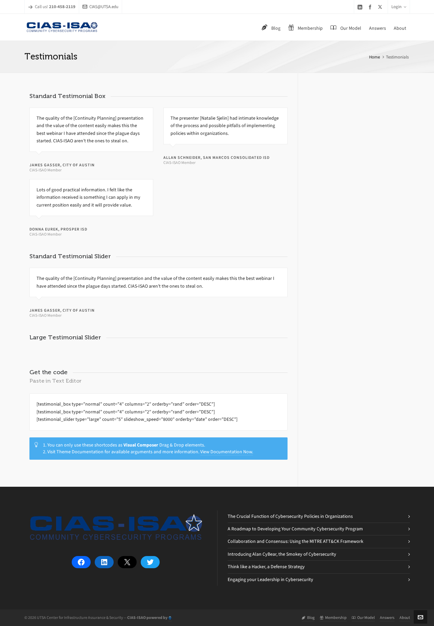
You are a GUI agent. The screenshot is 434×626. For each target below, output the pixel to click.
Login (398, 6)
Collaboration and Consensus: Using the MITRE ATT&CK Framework (295, 541)
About (404, 617)
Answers (387, 617)
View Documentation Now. (226, 452)
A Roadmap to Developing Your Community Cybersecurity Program (295, 529)
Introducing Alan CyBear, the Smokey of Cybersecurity (282, 554)
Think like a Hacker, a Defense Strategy (266, 566)
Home (374, 57)
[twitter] (381, 6)
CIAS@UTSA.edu (100, 6)
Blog (308, 617)
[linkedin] (361, 6)
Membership (333, 617)
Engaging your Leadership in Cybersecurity (270, 579)
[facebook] (371, 6)
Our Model (363, 617)
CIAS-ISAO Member (45, 170)
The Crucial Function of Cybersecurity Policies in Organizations (290, 516)
